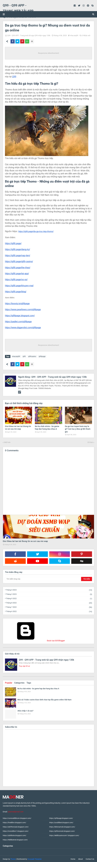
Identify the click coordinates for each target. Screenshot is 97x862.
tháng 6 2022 (49, 611)
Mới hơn (7, 442)
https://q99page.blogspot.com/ (61, 818)
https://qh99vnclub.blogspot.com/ (16, 826)
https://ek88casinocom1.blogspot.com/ (64, 835)
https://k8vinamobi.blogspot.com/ (62, 826)
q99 (24, 356)
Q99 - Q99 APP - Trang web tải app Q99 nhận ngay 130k (28, 35)
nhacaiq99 (74, 35)
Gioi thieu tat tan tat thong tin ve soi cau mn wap (25, 540)
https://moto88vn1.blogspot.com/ (16, 831)
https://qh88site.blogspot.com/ (14, 835)
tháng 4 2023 (49, 589)
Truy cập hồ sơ (24, 665)
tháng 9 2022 (49, 598)
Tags (29, 682)
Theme (13, 859)
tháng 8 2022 (49, 602)
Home (73, 858)
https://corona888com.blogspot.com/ (17, 818)
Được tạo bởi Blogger (35, 640)
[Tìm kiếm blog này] (42, 578)
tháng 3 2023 (49, 594)
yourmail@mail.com (15, 811)
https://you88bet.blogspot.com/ (61, 822)
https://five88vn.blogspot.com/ (14, 822)
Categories (19, 682)
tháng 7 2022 (49, 607)
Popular (8, 682)
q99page (42, 356)
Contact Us (90, 858)
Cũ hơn (90, 442)
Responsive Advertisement (48, 53)
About (80, 858)
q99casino (32, 356)
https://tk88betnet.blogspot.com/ (15, 839)
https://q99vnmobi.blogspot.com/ (62, 831)
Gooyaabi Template (35, 859)
